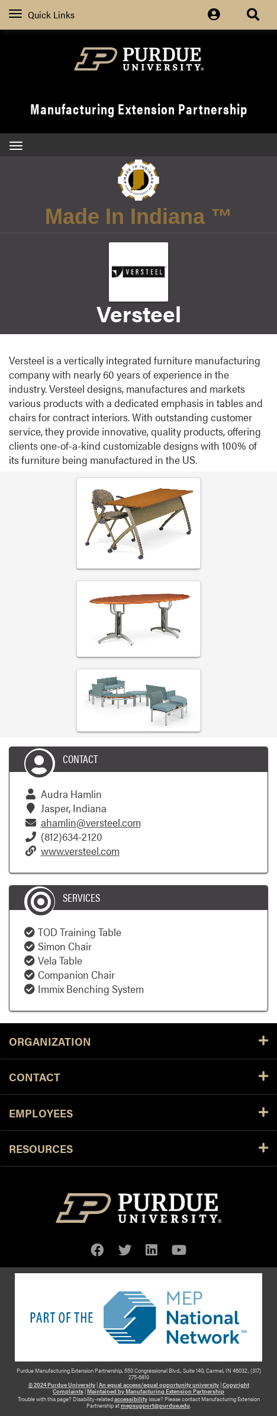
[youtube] (179, 1249)
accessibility (130, 1399)
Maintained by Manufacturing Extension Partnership (155, 1391)
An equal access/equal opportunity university (159, 1384)
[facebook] (97, 1249)
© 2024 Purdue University (61, 1384)
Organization (138, 1041)
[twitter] (125, 1249)
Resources (138, 1148)
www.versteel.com (80, 850)
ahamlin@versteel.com (91, 822)
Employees (138, 1113)
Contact (138, 1076)
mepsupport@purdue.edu (155, 1405)
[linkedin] (151, 1249)
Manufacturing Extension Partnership (138, 108)
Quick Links (42, 14)
